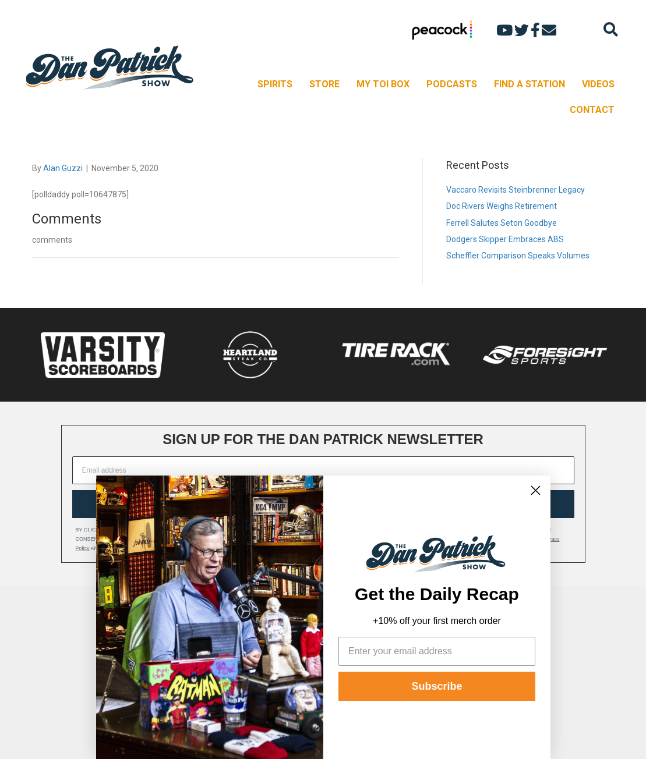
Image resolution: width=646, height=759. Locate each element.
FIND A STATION (529, 84)
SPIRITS (274, 84)
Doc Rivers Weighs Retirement (501, 206)
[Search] (611, 29)
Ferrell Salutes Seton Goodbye (501, 223)
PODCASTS (451, 84)
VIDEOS (598, 84)
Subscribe (436, 686)
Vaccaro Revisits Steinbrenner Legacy (515, 189)
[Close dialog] (535, 490)
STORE (324, 84)
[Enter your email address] (436, 651)
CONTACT (592, 109)
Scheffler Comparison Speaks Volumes (517, 255)
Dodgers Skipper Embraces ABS (505, 239)
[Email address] (323, 470)
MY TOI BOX (383, 84)
